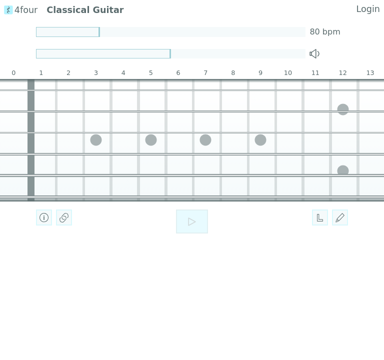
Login (368, 9)
